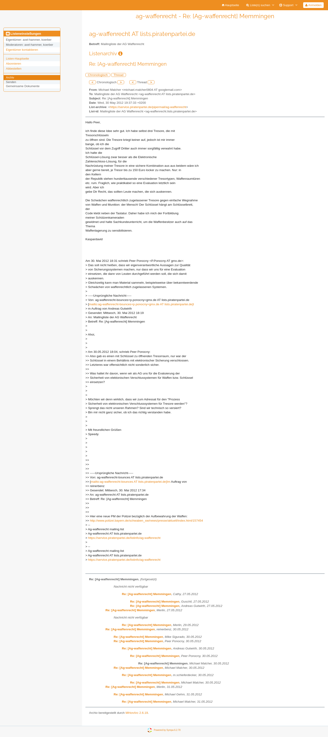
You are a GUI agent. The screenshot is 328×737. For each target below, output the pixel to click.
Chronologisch (98, 75)
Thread (118, 75)
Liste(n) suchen (258, 5)
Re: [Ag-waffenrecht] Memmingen (146, 594)
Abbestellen (13, 68)
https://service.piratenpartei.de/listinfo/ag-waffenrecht (124, 538)
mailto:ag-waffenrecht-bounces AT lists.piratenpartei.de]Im (130, 481)
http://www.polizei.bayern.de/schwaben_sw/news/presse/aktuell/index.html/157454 (146, 520)
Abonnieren (13, 63)
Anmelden (313, 5)
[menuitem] (230, 5)
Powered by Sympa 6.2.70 (167, 730)
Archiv (10, 77)
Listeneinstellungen (23, 33)
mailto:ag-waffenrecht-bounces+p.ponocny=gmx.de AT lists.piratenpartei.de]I (141, 304)
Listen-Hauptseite (17, 58)
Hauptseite (230, 5)
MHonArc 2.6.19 (137, 712)
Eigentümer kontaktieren (22, 49)
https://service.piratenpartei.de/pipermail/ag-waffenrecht (148, 107)
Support (286, 5)
